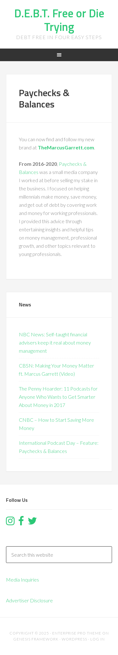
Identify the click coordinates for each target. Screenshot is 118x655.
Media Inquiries (22, 580)
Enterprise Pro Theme (76, 633)
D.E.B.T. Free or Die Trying (59, 19)
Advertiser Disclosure (29, 600)
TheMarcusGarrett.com (66, 147)
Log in (97, 639)
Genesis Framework (36, 639)
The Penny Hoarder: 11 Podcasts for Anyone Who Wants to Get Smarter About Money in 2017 (58, 396)
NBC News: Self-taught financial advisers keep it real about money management (55, 342)
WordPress (74, 639)
